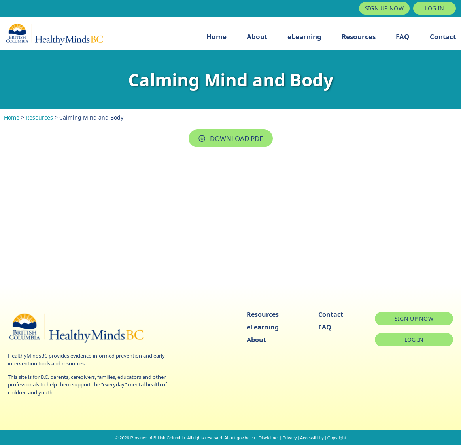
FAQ (403, 36)
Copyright (336, 437)
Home (216, 36)
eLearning (304, 36)
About (257, 36)
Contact (443, 36)
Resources (359, 36)
